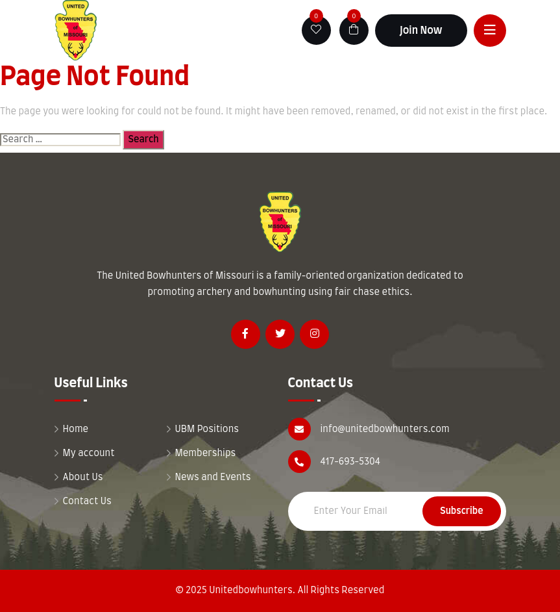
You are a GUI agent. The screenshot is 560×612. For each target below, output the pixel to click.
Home (76, 429)
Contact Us (87, 501)
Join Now (421, 30)
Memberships (205, 453)
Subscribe (461, 511)
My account (89, 453)
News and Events (213, 477)
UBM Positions (207, 429)
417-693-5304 (350, 461)
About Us (83, 477)
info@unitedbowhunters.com (385, 429)
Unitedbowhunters (251, 590)
